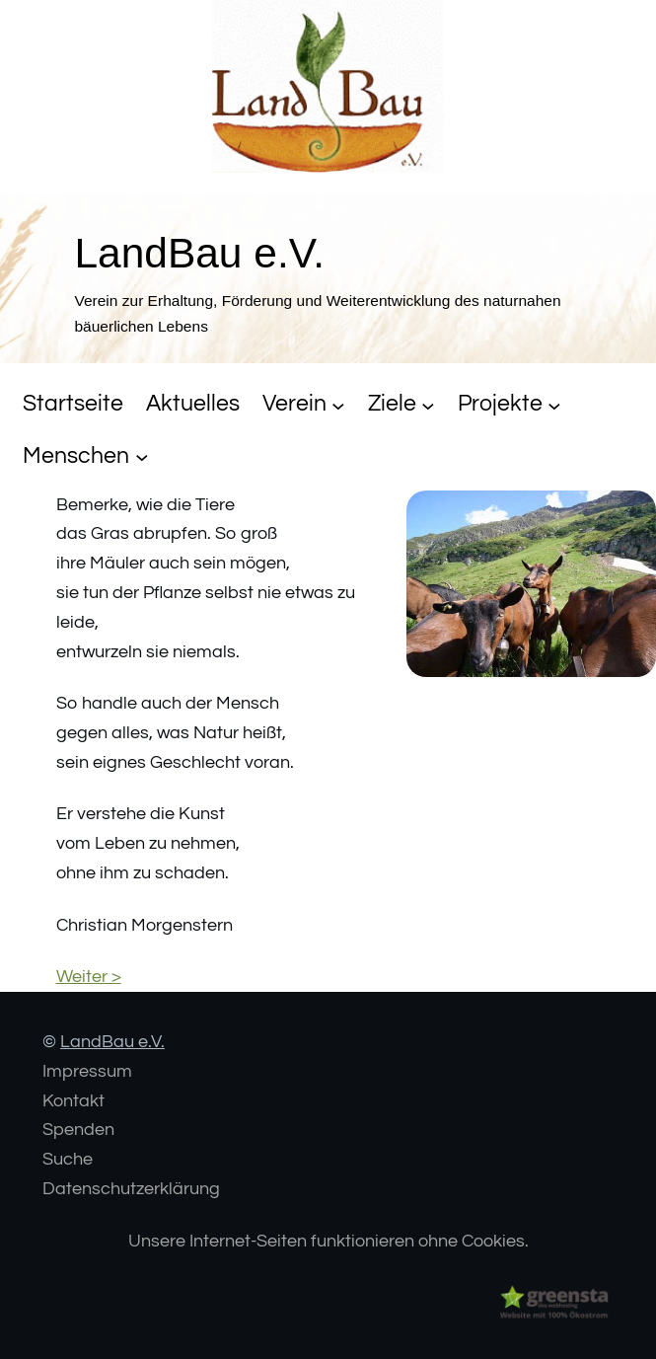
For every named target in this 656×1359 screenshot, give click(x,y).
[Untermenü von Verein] (338, 405)
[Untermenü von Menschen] (142, 457)
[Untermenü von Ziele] (428, 405)
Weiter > (88, 976)
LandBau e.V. (112, 1041)
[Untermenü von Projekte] (554, 405)
